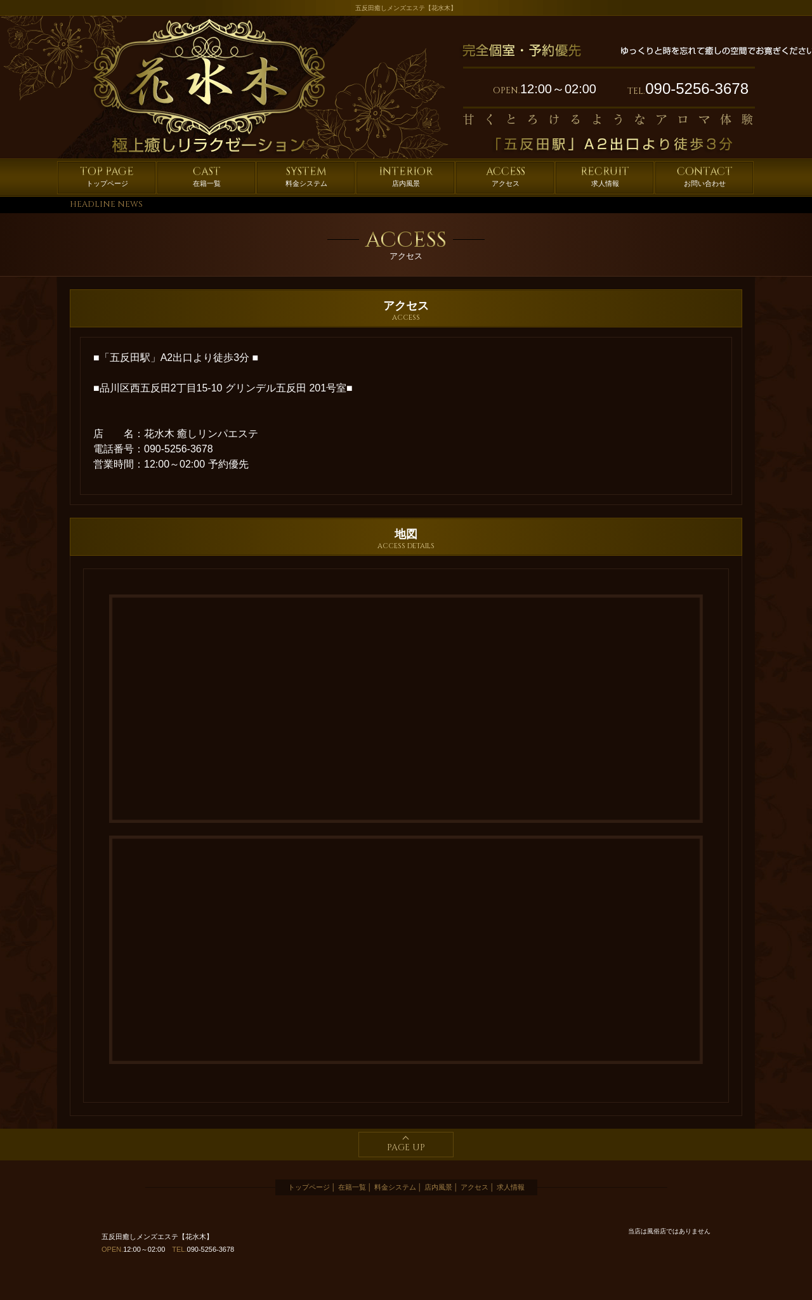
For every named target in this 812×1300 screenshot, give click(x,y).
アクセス (505, 175)
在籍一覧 (207, 175)
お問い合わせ (705, 175)
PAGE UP (406, 1147)
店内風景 (406, 175)
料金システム (306, 175)
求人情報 (604, 175)
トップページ (107, 175)
